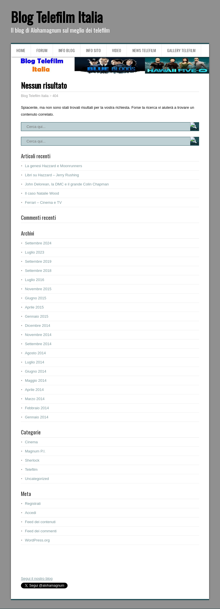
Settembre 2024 (38, 243)
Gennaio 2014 (36, 417)
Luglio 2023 (34, 252)
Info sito (93, 50)
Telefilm (31, 469)
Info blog (66, 50)
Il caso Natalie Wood (42, 193)
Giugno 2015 (35, 298)
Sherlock (32, 460)
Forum (41, 50)
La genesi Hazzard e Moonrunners (53, 166)
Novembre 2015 (38, 289)
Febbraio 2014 (37, 408)
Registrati (33, 503)
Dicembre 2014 (37, 325)
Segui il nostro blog (37, 578)
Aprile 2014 (34, 389)
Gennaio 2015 (36, 316)
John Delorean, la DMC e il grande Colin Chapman (67, 184)
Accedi (30, 513)
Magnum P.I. (35, 451)
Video (116, 50)
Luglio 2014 (34, 362)
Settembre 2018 (38, 270)
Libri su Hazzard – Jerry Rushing (52, 175)
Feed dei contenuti (40, 522)
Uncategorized (37, 478)
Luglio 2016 (34, 280)
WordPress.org (37, 540)
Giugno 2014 (35, 371)
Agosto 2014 (35, 353)
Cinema (31, 442)
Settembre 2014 (38, 344)
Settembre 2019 (38, 261)
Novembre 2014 (38, 335)
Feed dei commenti (41, 531)
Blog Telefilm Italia (57, 17)
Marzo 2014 (35, 399)
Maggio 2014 (35, 380)
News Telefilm (144, 50)
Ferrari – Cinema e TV (43, 202)
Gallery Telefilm (181, 50)
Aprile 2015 (34, 307)
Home (20, 50)
